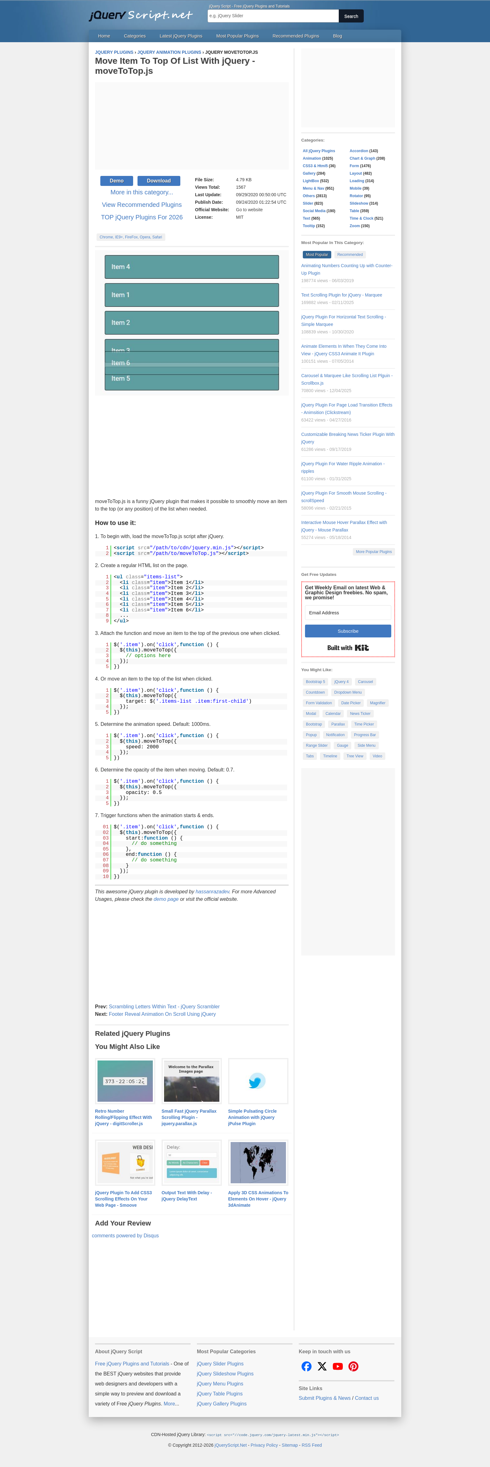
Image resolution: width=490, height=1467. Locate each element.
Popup (311, 735)
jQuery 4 (341, 682)
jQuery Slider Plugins (220, 1363)
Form (354, 166)
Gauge (342, 745)
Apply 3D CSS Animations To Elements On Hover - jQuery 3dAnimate (258, 1199)
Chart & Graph (362, 158)
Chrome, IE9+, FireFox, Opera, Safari (131, 237)
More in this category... (142, 192)
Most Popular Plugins (237, 35)
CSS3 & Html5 (315, 166)
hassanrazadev (212, 891)
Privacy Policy (264, 1444)
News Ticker (360, 713)
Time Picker (364, 724)
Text (306, 218)
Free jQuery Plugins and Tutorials (143, 12)
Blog (337, 35)
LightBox (311, 181)
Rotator (356, 196)
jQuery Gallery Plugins (222, 1403)
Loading (357, 181)
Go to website (249, 209)
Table (354, 211)
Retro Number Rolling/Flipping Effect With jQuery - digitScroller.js (123, 1117)
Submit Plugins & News (325, 1398)
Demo (116, 180)
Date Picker (351, 703)
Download (159, 180)
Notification (335, 735)
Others (309, 196)
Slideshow (359, 203)
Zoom (355, 226)
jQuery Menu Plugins (220, 1383)
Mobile (356, 188)
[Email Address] (348, 612)
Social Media (314, 211)
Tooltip (309, 226)
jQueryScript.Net (231, 1444)
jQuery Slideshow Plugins (225, 1373)
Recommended (350, 254)
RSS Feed (312, 1444)
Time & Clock (361, 218)
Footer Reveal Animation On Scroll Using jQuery (162, 1014)
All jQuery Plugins (319, 151)
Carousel (365, 682)
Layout (356, 173)
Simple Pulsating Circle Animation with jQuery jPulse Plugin (252, 1117)
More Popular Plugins (374, 552)
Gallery (309, 173)
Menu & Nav (313, 188)
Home (104, 35)
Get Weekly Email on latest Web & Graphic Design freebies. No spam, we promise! (346, 592)
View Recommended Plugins (142, 204)
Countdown (315, 692)
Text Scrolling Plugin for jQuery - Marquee (341, 294)
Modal (311, 713)
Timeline (330, 756)
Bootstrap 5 (315, 682)
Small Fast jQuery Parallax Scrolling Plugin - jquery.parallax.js (189, 1117)
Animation (312, 158)
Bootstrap (314, 724)
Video (377, 756)
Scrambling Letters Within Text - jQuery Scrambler (164, 1006)
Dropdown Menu (348, 692)
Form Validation (319, 703)
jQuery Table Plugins (219, 1393)
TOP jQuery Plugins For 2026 (142, 217)
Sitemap (290, 1444)
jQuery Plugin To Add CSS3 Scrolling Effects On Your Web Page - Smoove (123, 1199)
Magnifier (377, 703)
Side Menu (366, 745)
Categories (135, 35)
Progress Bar (365, 735)
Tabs (310, 756)
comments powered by (125, 1235)
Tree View (355, 756)
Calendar (333, 713)
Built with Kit (348, 647)
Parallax (338, 724)
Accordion (359, 151)
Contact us (367, 1398)
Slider (308, 203)
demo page (166, 899)
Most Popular (317, 254)
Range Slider (317, 745)
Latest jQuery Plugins (181, 35)
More (169, 1403)
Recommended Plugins (296, 35)
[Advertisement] (192, 126)
